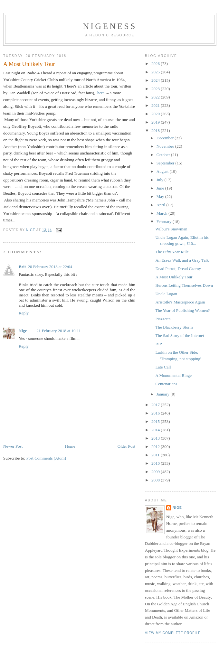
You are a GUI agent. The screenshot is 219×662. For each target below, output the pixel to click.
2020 (156, 113)
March (162, 213)
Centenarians (166, 383)
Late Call (163, 367)
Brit (22, 266)
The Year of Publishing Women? (182, 310)
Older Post (126, 446)
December (166, 137)
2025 (156, 72)
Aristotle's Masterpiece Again (180, 302)
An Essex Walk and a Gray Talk (182, 260)
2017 (156, 404)
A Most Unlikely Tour (173, 277)
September (166, 163)
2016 (156, 413)
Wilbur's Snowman (171, 229)
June (161, 188)
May (161, 196)
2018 (156, 130)
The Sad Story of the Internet (179, 335)
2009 (156, 471)
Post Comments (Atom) (46, 458)
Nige (23, 330)
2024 (156, 80)
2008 (156, 480)
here (100, 92)
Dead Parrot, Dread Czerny (178, 268)
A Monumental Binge (173, 375)
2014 (156, 429)
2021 (156, 105)
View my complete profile (173, 633)
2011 (156, 454)
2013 (156, 438)
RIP (158, 343)
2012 (156, 446)
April (162, 204)
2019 (156, 122)
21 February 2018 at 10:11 (58, 330)
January (164, 394)
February (165, 221)
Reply (24, 313)
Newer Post (13, 446)
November (166, 146)
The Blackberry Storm (174, 327)
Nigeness (110, 26)
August (163, 171)
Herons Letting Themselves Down (184, 285)
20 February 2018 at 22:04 (50, 266)
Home (70, 446)
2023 (156, 88)
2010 (156, 463)
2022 (156, 97)
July (161, 179)
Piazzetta (162, 318)
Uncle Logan (166, 293)
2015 (156, 421)
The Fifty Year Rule (171, 251)
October (164, 154)
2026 (156, 63)
